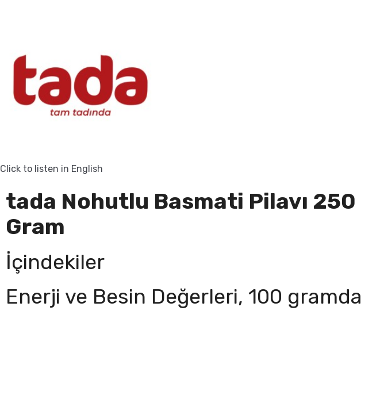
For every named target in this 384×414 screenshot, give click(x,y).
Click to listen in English (51, 168)
